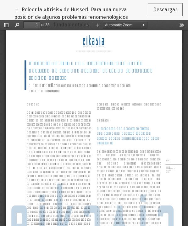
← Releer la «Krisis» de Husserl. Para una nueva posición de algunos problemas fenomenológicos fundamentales (71, 17)
